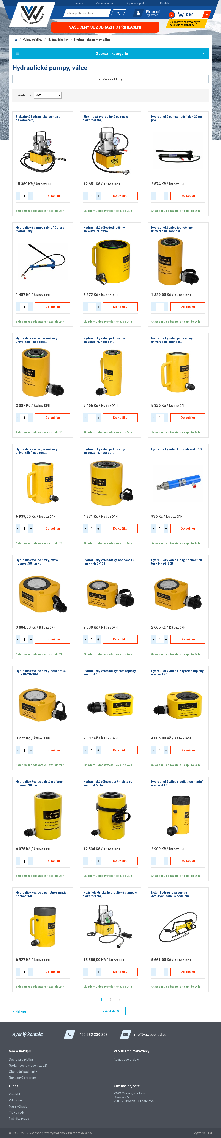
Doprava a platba (136, 3)
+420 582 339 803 (92, 1034)
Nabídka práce (19, 1118)
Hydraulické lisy (58, 39)
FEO (209, 1133)
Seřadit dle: (24, 95)
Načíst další (110, 1011)
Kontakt (165, 3)
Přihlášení (153, 11)
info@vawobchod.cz (150, 1034)
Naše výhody (18, 1106)
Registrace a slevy (126, 1060)
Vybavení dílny (32, 39)
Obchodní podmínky (23, 1072)
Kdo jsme (15, 1100)
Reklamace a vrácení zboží (28, 1066)
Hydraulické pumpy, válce (92, 39)
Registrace (151, 15)
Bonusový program (22, 1078)
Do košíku (53, 196)
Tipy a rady (76, 3)
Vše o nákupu (104, 3)
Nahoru (20, 1011)
